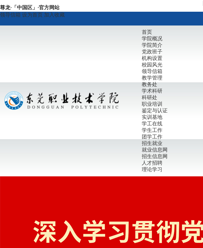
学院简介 (152, 45)
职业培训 (152, 104)
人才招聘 (152, 163)
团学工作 (152, 137)
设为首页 (33, 15)
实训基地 (152, 117)
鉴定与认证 (155, 110)
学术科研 (152, 91)
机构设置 (152, 58)
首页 (147, 32)
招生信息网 (155, 156)
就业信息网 (155, 150)
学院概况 (152, 38)
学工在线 (152, 123)
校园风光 (152, 65)
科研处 (149, 97)
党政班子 (152, 51)
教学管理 (152, 78)
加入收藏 (54, 15)
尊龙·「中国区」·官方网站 (30, 7)
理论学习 (152, 169)
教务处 (149, 84)
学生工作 (152, 130)
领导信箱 (10, 15)
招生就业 (152, 143)
